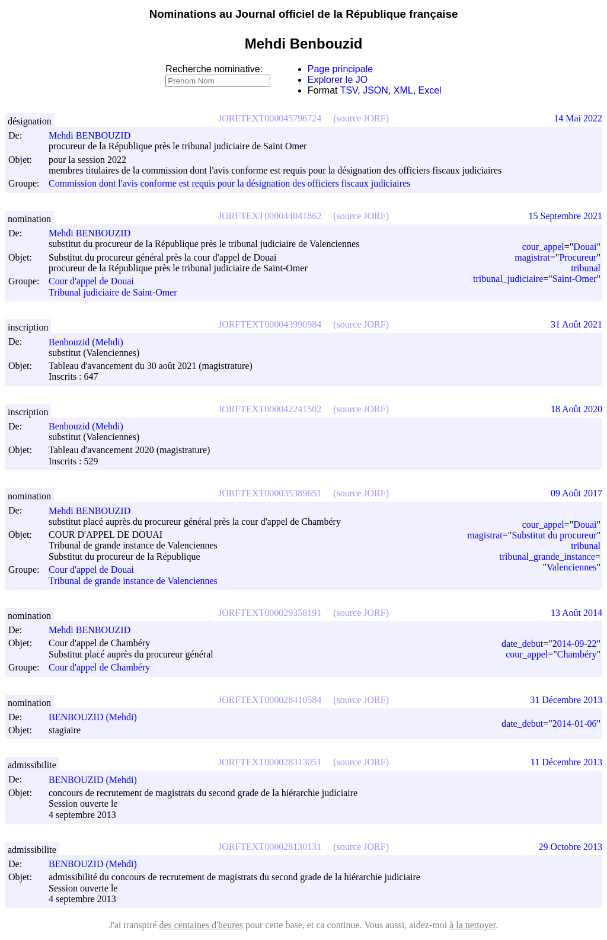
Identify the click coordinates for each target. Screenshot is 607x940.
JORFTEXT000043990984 (269, 324)
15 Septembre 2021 (565, 216)
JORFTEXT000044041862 (269, 216)
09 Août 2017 (576, 493)
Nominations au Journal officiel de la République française (303, 14)
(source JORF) (361, 118)
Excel (430, 90)
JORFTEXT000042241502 (269, 409)
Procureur (577, 257)
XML (403, 90)
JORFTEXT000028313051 (269, 762)
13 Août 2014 (576, 613)
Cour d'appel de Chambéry (99, 668)
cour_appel (543, 247)
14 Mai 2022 (578, 118)
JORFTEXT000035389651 (269, 493)
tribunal (585, 268)
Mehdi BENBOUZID (95, 135)
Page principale (340, 69)
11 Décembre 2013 (566, 762)
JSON (375, 90)
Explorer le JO (338, 80)
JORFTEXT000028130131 (269, 847)
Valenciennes (571, 567)
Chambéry (577, 654)
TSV (349, 90)
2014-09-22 (574, 644)
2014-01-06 (574, 723)
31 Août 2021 (576, 324)
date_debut (522, 644)
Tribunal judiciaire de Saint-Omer (113, 292)
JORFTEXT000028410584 (269, 700)
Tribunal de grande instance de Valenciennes (133, 581)
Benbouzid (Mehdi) (91, 342)
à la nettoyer (472, 925)
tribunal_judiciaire (508, 279)
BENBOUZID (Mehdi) (98, 717)
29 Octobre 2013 (570, 847)
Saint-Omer (574, 279)
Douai (584, 247)
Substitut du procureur (554, 535)
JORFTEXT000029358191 (269, 613)
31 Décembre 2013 (566, 700)
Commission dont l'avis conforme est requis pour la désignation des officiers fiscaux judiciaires (229, 184)
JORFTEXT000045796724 (269, 118)
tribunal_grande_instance (547, 556)
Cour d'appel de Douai (91, 282)
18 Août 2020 (576, 409)
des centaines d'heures (201, 925)
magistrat (532, 257)
